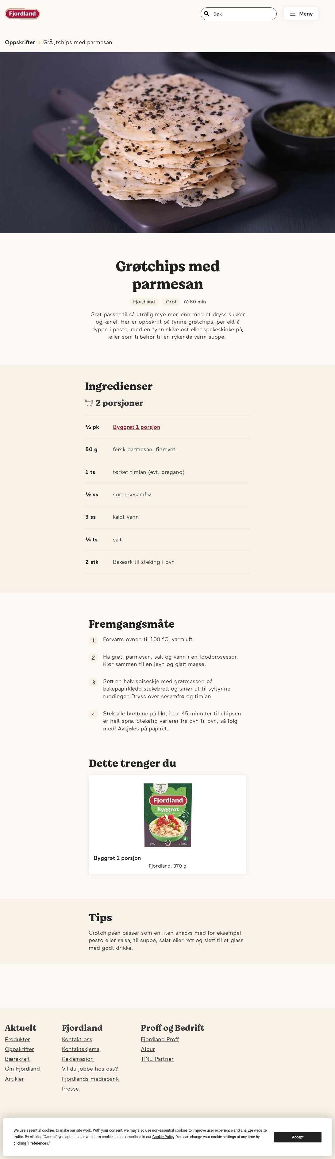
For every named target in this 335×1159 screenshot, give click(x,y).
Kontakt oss (77, 1039)
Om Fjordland (22, 1068)
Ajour (148, 1049)
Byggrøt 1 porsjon (136, 426)
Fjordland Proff (160, 1039)
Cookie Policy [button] (163, 1137)
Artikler (14, 1078)
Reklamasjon (78, 1058)
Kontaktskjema (80, 1049)
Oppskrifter (19, 1049)
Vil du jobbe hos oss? (90, 1068)
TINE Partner (157, 1058)
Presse (70, 1088)
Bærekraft (17, 1058)
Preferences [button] (38, 1143)
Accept (298, 1137)
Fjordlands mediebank (90, 1078)
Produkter (17, 1039)
